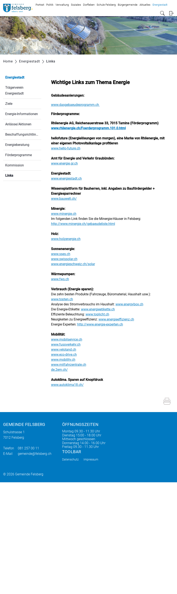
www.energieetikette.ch (100, 309)
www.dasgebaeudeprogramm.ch (77, 105)
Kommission (14, 165)
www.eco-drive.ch (66, 355)
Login (171, 13)
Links (19, 175)
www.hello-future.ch (68, 148)
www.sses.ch (62, 254)
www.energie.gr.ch (66, 163)
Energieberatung (17, 145)
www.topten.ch (64, 299)
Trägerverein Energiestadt (14, 90)
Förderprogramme (18, 155)
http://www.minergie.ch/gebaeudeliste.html (85, 224)
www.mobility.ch (65, 360)
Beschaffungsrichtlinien (22, 134)
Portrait (40, 4)
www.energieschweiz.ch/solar (75, 264)
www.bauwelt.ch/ (66, 199)
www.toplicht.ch (99, 314)
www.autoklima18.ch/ (69, 385)
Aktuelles (145, 4)
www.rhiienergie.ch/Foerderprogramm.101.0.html (90, 128)
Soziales (76, 4)
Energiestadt (160, 4)
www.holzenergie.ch (68, 239)
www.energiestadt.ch (68, 178)
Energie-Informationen (21, 114)
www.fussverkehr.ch (68, 344)
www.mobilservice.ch (68, 339)
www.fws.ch (62, 279)
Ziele (8, 104)
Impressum (90, 459)
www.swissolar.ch (66, 259)
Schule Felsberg (106, 4)
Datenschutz (70, 459)
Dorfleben (89, 4)
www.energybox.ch (131, 304)
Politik (49, 4)
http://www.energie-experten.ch (102, 324)
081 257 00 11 (28, 448)
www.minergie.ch (66, 214)
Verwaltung (62, 4)
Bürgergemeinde (127, 4)
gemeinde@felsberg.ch (34, 454)
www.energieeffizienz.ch (118, 319)
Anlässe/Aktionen (18, 124)
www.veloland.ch (65, 349)
